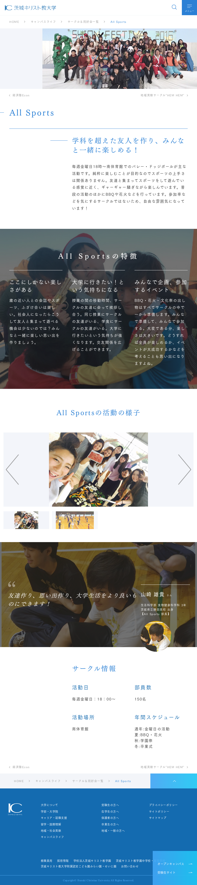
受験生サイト (166, 872)
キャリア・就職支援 (54, 817)
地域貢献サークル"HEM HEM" (162, 95)
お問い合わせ (129, 866)
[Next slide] (156, 469)
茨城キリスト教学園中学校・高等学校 (140, 860)
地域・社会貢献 (51, 830)
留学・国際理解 (51, 824)
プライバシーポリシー (163, 805)
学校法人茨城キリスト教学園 (92, 860)
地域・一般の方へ (113, 830)
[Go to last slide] (41, 469)
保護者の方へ (110, 817)
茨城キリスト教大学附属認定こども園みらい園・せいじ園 (78, 866)
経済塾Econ (21, 95)
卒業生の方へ (110, 824)
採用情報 (63, 860)
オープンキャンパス (170, 863)
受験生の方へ (110, 805)
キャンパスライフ (52, 837)
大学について (49, 805)
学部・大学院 (49, 811)
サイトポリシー (159, 811)
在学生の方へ (110, 811)
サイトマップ (157, 817)
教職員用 (46, 860)
